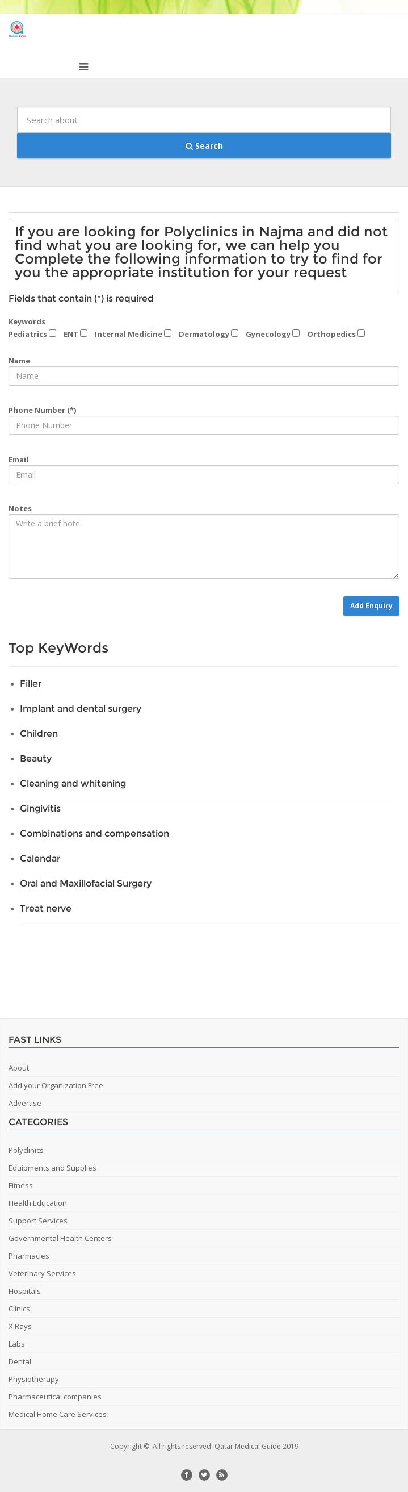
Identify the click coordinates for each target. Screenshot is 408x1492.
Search (204, 145)
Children (39, 733)
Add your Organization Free (56, 1085)
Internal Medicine (133, 334)
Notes (20, 508)
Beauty (36, 758)
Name (19, 361)
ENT (75, 334)
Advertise (25, 1103)
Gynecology (273, 334)
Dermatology (208, 334)
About (19, 1068)
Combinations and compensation (94, 833)
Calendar (40, 858)
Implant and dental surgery (80, 708)
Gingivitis (40, 808)
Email (18, 459)
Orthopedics (336, 334)
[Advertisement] (207, 967)
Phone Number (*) (42, 410)
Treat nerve (45, 908)
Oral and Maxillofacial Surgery (86, 883)
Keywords (27, 321)
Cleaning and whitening (73, 783)
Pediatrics (32, 334)
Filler (30, 683)
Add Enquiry (371, 606)
